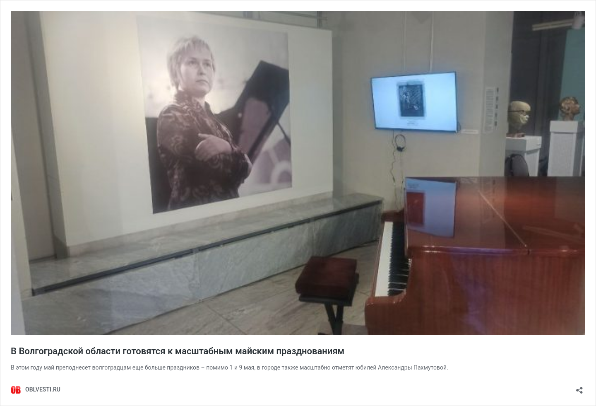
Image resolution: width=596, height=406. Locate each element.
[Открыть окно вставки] (579, 387)
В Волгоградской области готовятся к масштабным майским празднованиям (177, 351)
